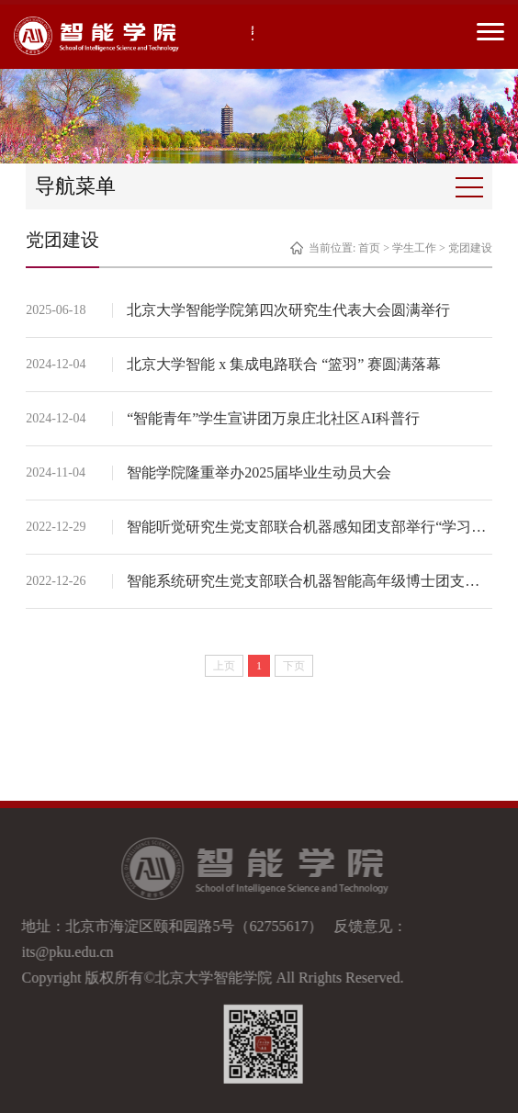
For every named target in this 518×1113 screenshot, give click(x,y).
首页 (369, 248)
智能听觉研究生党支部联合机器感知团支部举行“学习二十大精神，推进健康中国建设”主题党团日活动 (309, 526)
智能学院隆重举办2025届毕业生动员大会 (259, 472)
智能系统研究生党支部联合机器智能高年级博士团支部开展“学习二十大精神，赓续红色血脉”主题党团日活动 (309, 581)
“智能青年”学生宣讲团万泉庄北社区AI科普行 (273, 418)
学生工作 (414, 248)
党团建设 (470, 248)
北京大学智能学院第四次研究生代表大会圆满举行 (288, 310)
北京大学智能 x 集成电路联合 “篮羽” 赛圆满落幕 (284, 364)
